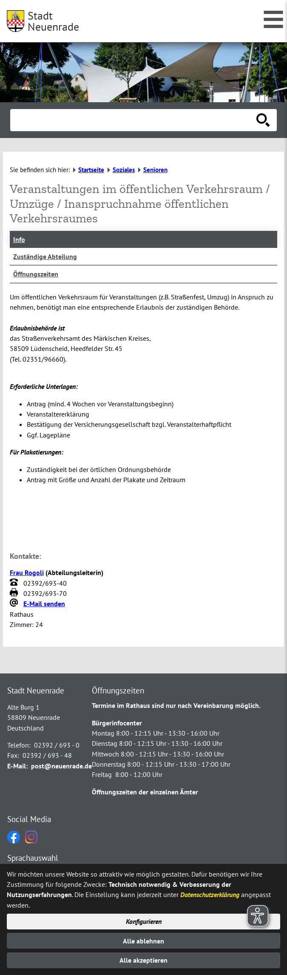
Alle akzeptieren (143, 960)
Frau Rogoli (27, 572)
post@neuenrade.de (61, 766)
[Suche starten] (263, 120)
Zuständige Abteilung (45, 256)
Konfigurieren (144, 921)
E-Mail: (17, 766)
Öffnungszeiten (35, 274)
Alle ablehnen (143, 941)
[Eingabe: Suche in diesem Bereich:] (134, 120)
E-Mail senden (44, 603)
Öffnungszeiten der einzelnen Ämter (145, 792)
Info (19, 239)
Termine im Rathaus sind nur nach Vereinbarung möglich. (176, 705)
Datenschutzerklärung (209, 894)
